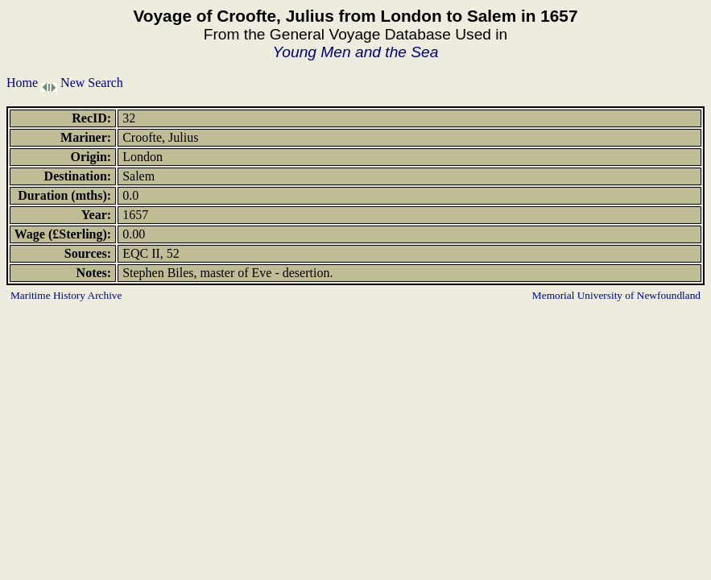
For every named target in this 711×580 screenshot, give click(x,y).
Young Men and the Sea (356, 52)
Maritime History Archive (66, 295)
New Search (91, 82)
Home (22, 82)
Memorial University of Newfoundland (616, 295)
